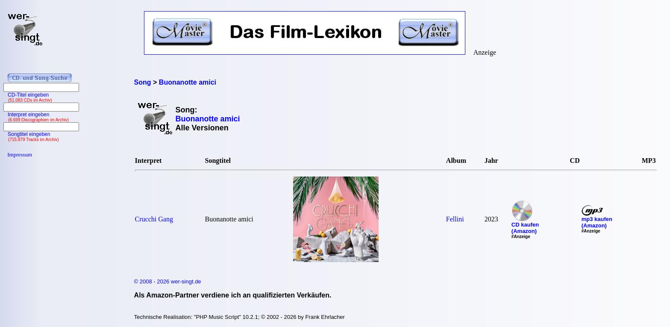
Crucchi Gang (154, 219)
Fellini (455, 219)
